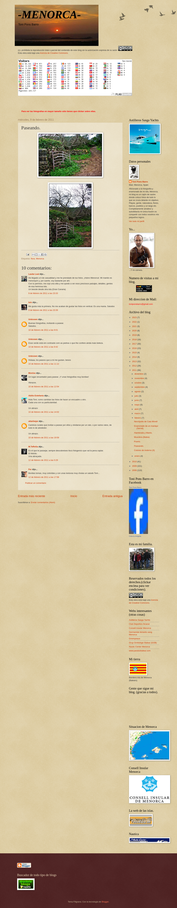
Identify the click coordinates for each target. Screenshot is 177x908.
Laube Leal (33, 274)
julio (136, 396)
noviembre (139, 378)
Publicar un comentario (35, 483)
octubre (138, 383)
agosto (137, 391)
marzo (137, 413)
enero (137, 456)
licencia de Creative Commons (54, 53)
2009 (134, 466)
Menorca (40, 258)
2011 (134, 370)
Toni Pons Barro (140, 182)
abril (136, 409)
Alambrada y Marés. (143, 433)
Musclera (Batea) (142, 437)
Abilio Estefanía (36, 395)
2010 (134, 461)
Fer (30, 469)
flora (33, 258)
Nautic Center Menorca (139, 646)
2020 (134, 330)
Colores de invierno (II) (144, 450)
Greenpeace (134, 638)
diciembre (139, 374)
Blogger (105, 902)
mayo (137, 404)
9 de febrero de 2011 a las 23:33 (43, 293)
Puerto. (137, 441)
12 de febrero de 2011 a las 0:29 (43, 460)
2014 (134, 357)
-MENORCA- (49, 14)
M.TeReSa (33, 446)
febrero (137, 418)
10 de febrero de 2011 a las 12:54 (43, 386)
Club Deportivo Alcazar (139, 624)
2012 (134, 366)
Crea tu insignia (135, 536)
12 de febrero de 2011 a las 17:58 (43, 477)
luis (30, 302)
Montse (32, 373)
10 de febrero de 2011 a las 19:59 (43, 437)
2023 (134, 317)
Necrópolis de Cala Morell (145, 421)
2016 (134, 348)
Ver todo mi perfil (136, 221)
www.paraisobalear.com (140, 650)
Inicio (73, 496)
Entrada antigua (112, 496)
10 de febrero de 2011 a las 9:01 (43, 330)
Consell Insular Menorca (140, 628)
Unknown (33, 319)
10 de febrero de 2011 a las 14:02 (43, 412)
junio (136, 400)
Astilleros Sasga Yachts (139, 620)
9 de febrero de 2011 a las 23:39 (43, 310)
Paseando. (139, 446)
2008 (134, 470)
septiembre (139, 387)
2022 (134, 322)
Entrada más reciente (31, 496)
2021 (134, 326)
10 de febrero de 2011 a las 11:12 (43, 364)
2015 (134, 352)
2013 (134, 361)
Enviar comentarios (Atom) (43, 502)
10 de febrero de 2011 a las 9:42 (43, 347)
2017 (134, 344)
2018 (134, 339)
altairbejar (33, 421)
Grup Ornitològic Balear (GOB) (143, 643)
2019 (134, 335)
